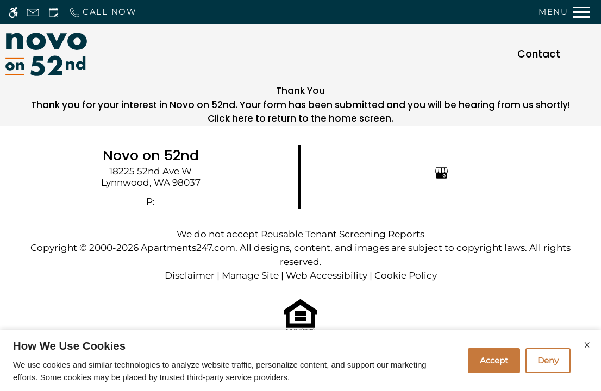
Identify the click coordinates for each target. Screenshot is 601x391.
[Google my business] (441, 172)
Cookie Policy (405, 275)
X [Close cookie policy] (587, 345)
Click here (230, 118)
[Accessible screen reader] (13, 12)
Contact (538, 54)
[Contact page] (33, 12)
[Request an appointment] (54, 12)
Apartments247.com (188, 247)
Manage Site (250, 275)
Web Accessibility (326, 275)
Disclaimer (190, 275)
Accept (494, 360)
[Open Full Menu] (564, 12)
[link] (151, 177)
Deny (548, 360)
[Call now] (103, 12)
